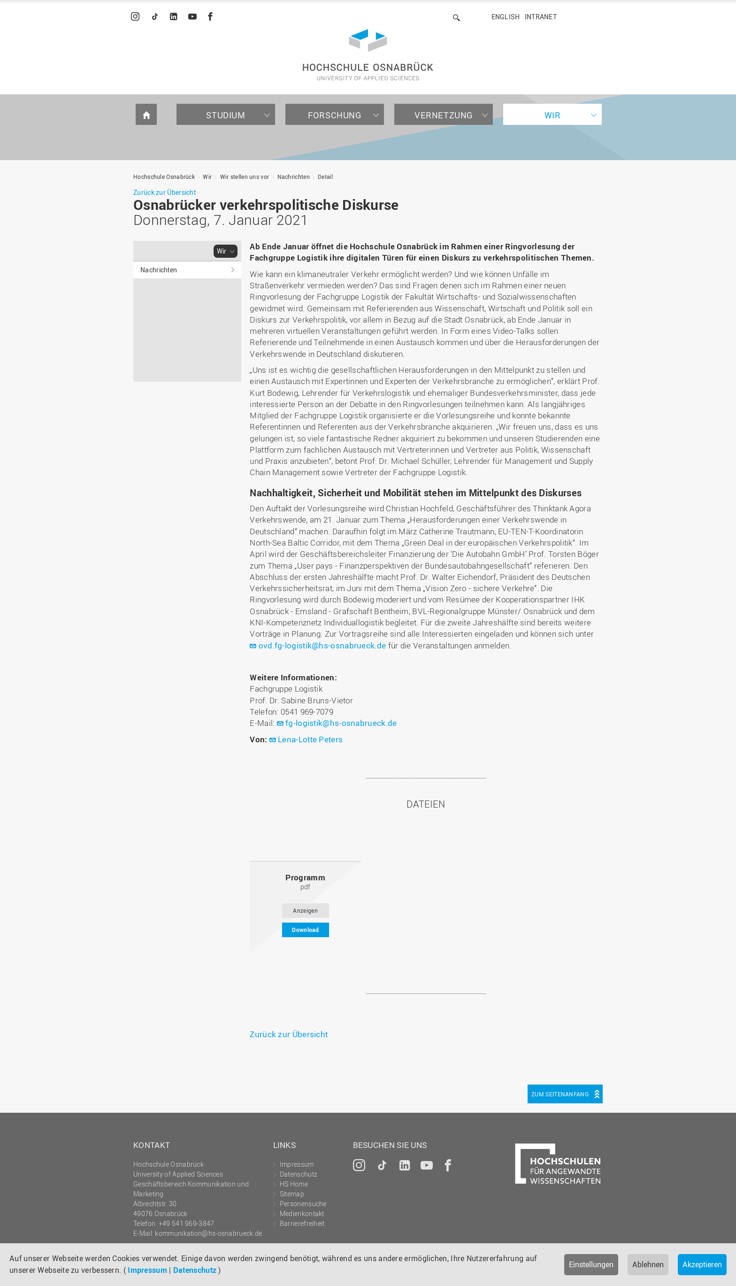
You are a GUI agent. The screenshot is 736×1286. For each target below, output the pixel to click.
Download (305, 929)
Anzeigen (305, 910)
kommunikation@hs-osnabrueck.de (208, 1233)
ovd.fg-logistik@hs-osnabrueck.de (322, 645)
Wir (552, 115)
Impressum (147, 1270)
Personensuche (303, 1203)
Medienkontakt (302, 1213)
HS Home (294, 1183)
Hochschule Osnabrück (164, 176)
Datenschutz (194, 1270)
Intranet (541, 16)
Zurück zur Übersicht (164, 192)
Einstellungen (591, 1264)
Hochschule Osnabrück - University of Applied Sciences (368, 54)
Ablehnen (648, 1264)
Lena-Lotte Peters (310, 739)
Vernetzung (443, 115)
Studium (225, 115)
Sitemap (292, 1193)
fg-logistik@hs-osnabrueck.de (341, 722)
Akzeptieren (702, 1264)
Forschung (334, 115)
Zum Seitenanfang (560, 1094)
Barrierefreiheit (302, 1223)
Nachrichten (293, 176)
